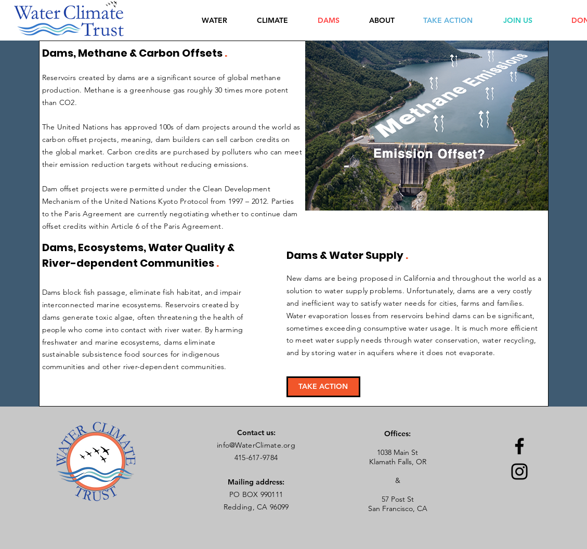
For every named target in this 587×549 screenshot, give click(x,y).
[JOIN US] (518, 21)
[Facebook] (519, 446)
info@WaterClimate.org (256, 445)
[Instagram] (519, 471)
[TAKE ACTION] (448, 21)
